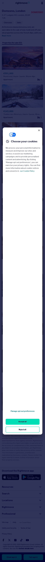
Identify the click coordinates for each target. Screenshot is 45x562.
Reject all (22, 429)
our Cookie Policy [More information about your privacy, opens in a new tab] (27, 171)
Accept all (22, 422)
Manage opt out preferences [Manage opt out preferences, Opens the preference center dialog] (23, 411)
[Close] (39, 130)
